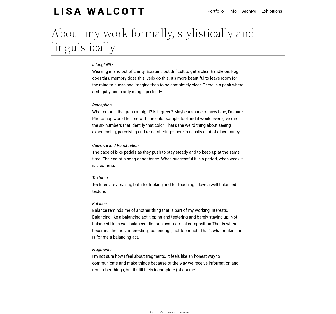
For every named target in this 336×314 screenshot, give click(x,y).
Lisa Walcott (100, 11)
